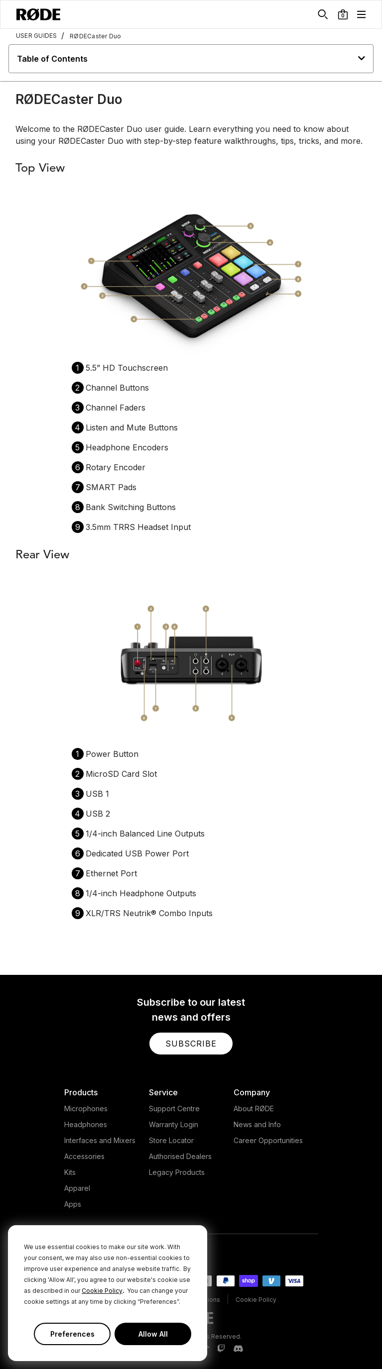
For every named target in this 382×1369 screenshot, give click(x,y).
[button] (343, 14)
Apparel (77, 1188)
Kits (70, 1172)
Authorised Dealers (180, 1156)
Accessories (84, 1156)
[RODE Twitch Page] (221, 1349)
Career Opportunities (268, 1140)
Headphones (85, 1124)
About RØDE (254, 1108)
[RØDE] (38, 14)
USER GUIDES (36, 35)
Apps (72, 1204)
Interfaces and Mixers (99, 1140)
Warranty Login (173, 1124)
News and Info (257, 1124)
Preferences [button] (72, 1334)
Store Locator (171, 1140)
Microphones (86, 1108)
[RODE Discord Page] (238, 1349)
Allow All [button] (153, 1334)
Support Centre (174, 1108)
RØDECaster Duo (91, 36)
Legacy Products (177, 1172)
